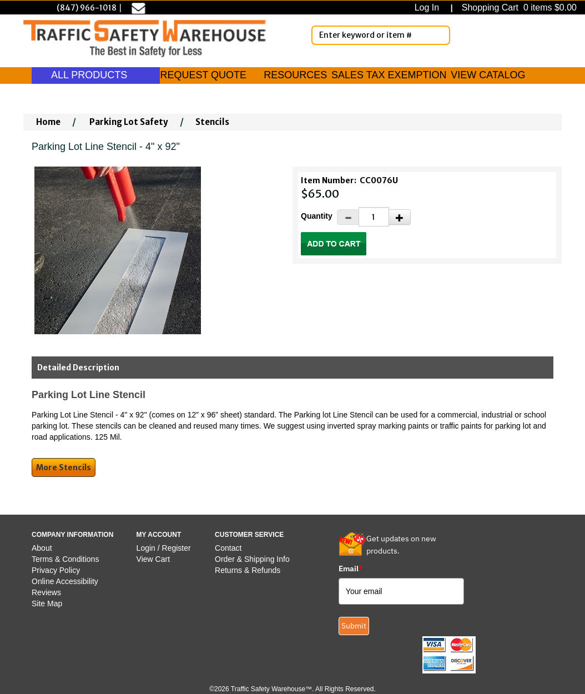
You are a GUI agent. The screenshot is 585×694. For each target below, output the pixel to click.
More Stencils (63, 467)
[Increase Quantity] (400, 217)
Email (351, 569)
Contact (228, 548)
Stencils (212, 122)
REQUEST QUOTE (203, 75)
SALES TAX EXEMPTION (388, 75)
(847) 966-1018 (87, 8)
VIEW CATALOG (488, 75)
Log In (429, 7)
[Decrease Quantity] (348, 217)
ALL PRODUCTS (95, 75)
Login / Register (164, 548)
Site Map (47, 603)
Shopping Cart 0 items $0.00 (518, 7)
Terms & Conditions (65, 559)
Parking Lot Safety (128, 122)
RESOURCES (295, 75)
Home (48, 122)
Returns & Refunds (247, 570)
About (42, 548)
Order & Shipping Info (252, 559)
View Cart (153, 559)
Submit (353, 626)
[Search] (439, 35)
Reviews (46, 592)
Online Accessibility (65, 581)
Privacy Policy (56, 570)
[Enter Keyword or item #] (380, 35)
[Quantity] (374, 217)
